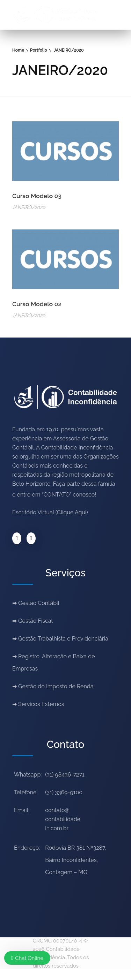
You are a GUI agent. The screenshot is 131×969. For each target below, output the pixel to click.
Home (18, 50)
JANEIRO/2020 (29, 207)
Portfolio (38, 50)
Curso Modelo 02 (36, 304)
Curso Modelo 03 (36, 195)
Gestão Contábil (38, 603)
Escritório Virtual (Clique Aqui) (50, 512)
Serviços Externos (41, 704)
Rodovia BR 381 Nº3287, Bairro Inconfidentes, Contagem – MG (75, 860)
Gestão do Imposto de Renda (55, 686)
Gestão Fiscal (35, 621)
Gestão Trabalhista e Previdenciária (63, 638)
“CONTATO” (56, 494)
